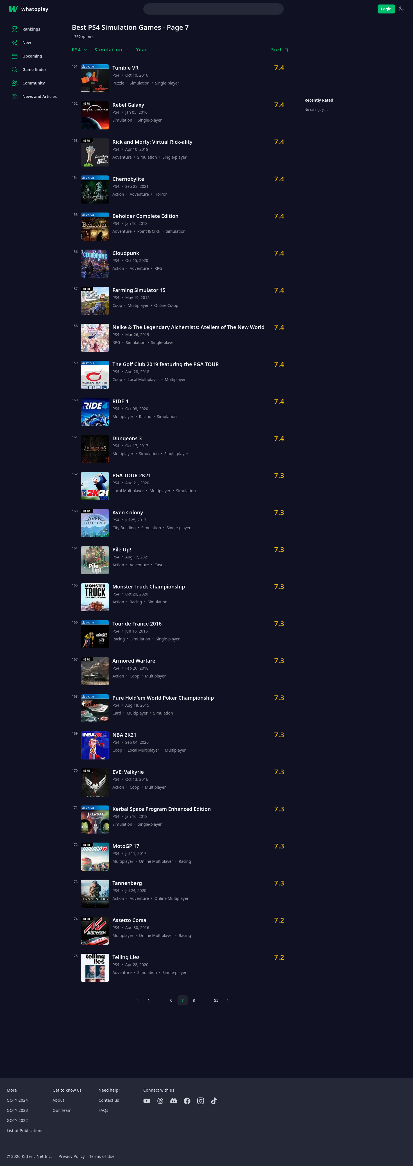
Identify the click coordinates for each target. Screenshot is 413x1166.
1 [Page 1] (149, 1000)
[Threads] (160, 1100)
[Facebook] (187, 1100)
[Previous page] (138, 1000)
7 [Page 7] (182, 1000)
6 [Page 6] (171, 1000)
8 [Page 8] (194, 1000)
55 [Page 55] (216, 1000)
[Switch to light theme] (401, 9)
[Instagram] (200, 1100)
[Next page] (228, 1000)
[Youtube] (146, 1100)
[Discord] (173, 1100)
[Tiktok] (214, 1100)
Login (386, 9)
